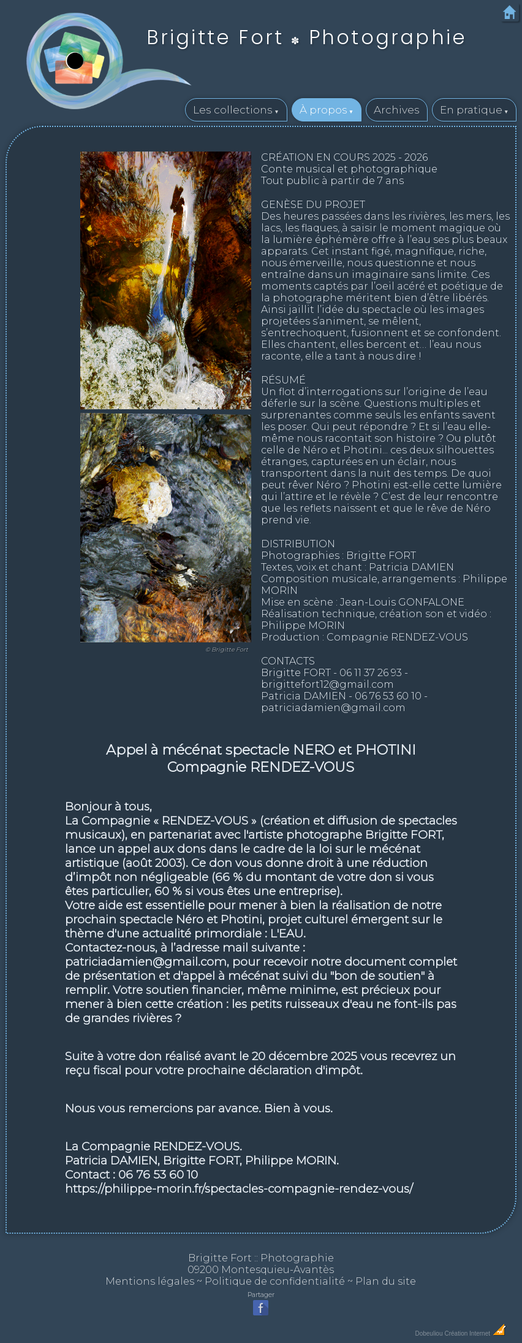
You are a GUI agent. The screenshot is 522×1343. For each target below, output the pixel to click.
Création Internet (475, 1333)
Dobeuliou (428, 1333)
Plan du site (385, 1281)
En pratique (471, 110)
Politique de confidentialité (275, 1281)
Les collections (233, 110)
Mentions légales (149, 1281)
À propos (323, 110)
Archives (397, 110)
